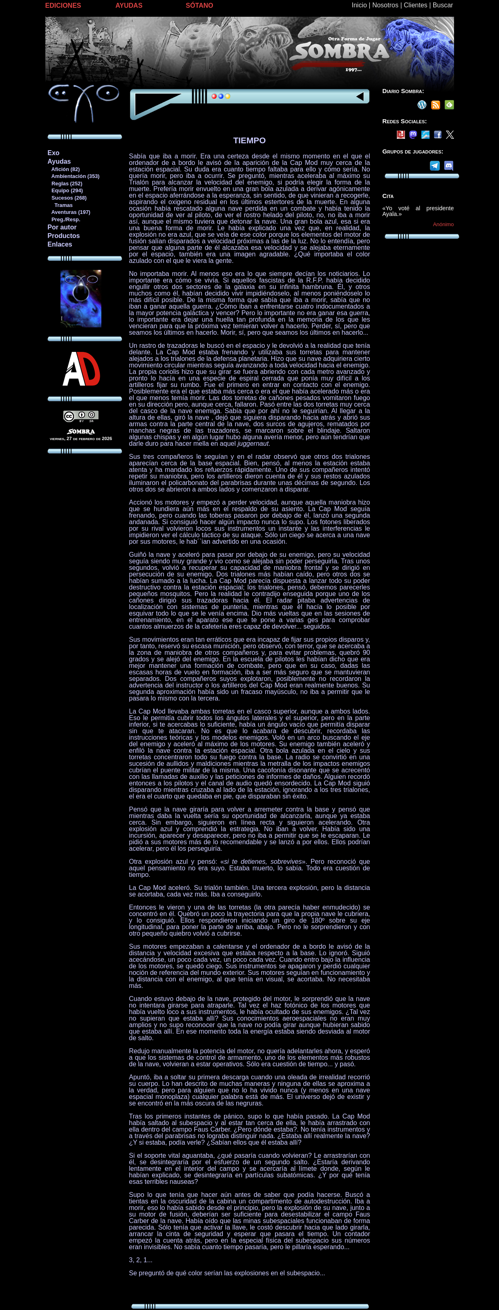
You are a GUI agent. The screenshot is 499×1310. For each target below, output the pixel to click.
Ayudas (59, 161)
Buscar (443, 5)
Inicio (359, 5)
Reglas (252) (64, 183)
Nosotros (385, 5)
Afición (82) (63, 169)
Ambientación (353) (73, 176)
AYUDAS (129, 5)
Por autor (61, 227)
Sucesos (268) (67, 198)
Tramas (60, 205)
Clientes (415, 5)
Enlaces (59, 244)
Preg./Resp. (63, 219)
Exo (53, 152)
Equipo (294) (65, 190)
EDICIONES (63, 5)
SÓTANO (199, 5)
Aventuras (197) (68, 212)
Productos (63, 235)
